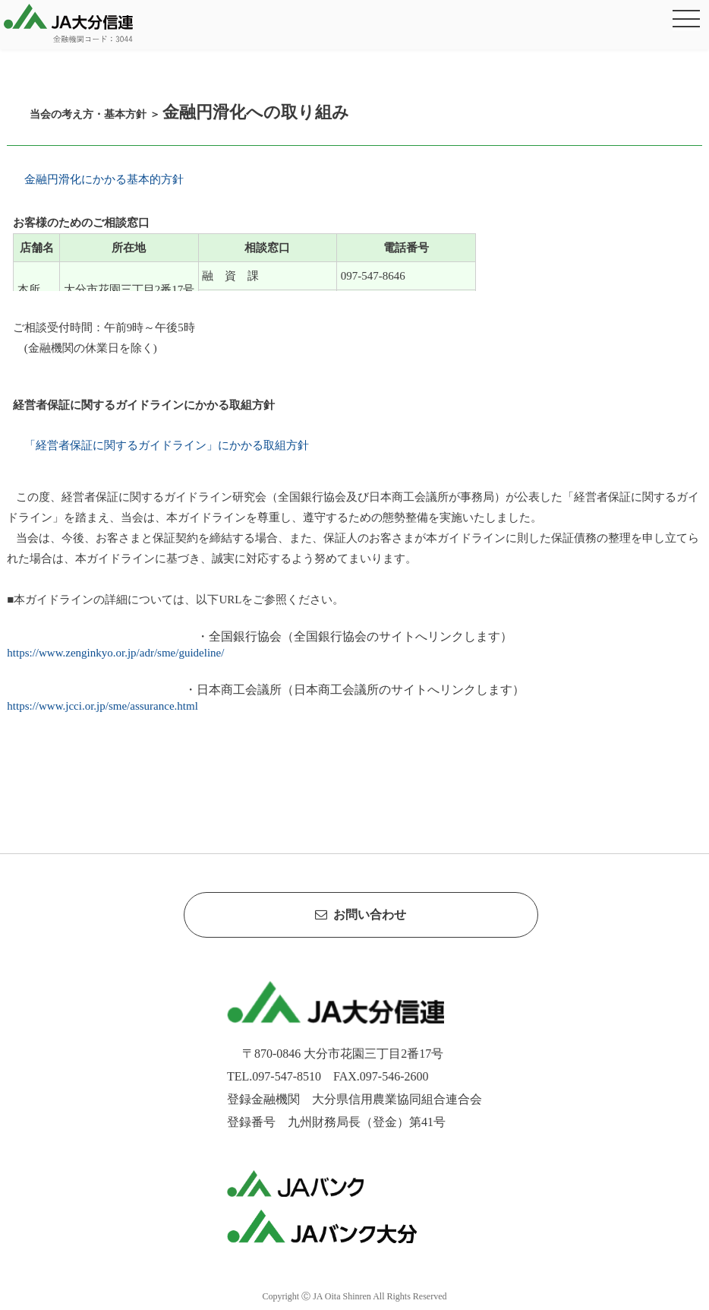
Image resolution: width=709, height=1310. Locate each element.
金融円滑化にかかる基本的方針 (101, 179)
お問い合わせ (360, 914)
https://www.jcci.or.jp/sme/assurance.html (102, 706)
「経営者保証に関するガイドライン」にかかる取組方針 (163, 445)
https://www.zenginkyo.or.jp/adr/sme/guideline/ (115, 653)
